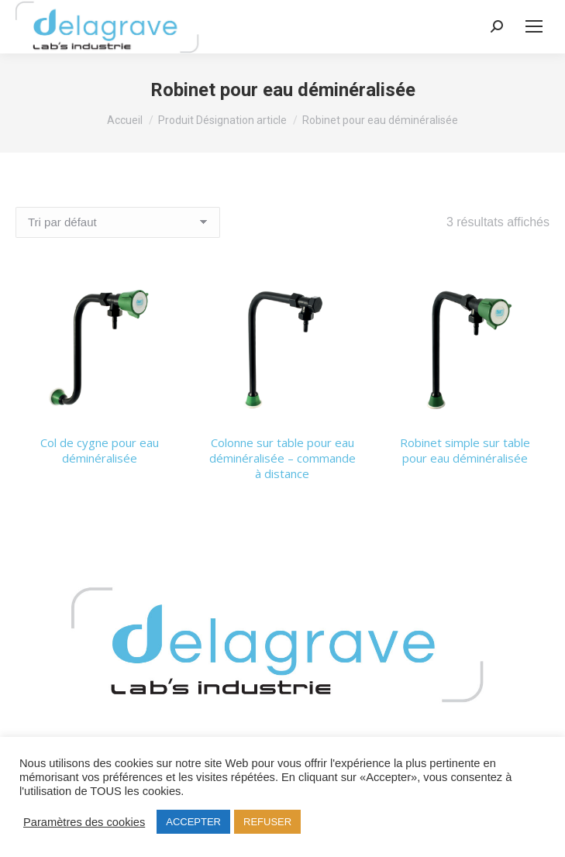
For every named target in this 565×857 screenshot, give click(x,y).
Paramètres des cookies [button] (84, 822)
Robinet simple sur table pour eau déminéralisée (465, 450)
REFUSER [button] (267, 822)
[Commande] (118, 222)
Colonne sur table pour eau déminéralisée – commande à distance (282, 458)
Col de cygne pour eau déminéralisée (99, 450)
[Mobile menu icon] (533, 26)
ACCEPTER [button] (193, 822)
